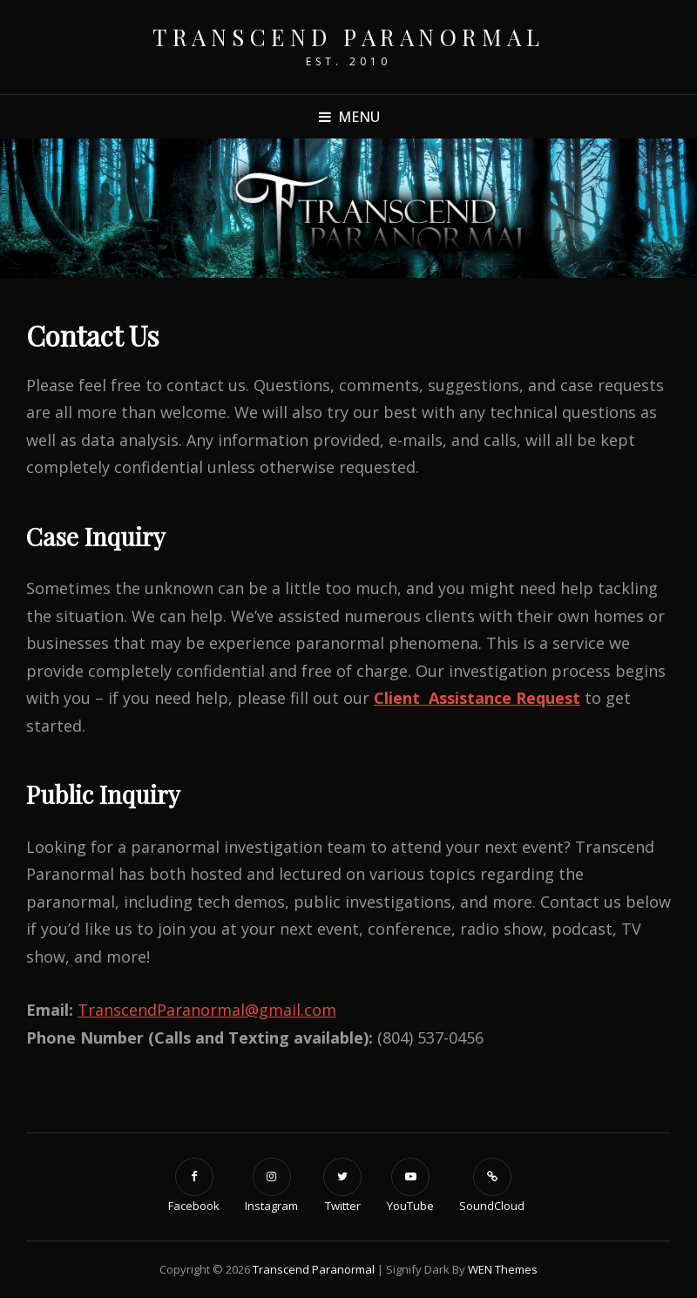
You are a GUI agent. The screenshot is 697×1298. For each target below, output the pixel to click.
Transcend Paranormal (348, 37)
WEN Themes (503, 1269)
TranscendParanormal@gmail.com (207, 1009)
